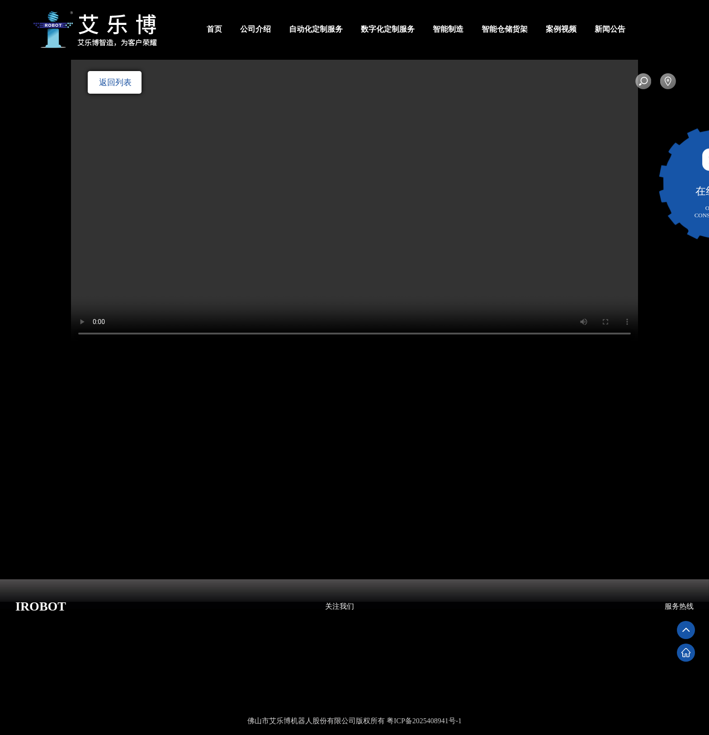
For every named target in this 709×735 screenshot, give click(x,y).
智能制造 (448, 29)
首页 (214, 29)
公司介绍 (255, 29)
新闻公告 (610, 29)
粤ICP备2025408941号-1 (424, 721)
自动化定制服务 (316, 29)
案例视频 (561, 29)
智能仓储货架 (505, 29)
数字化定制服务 (388, 29)
